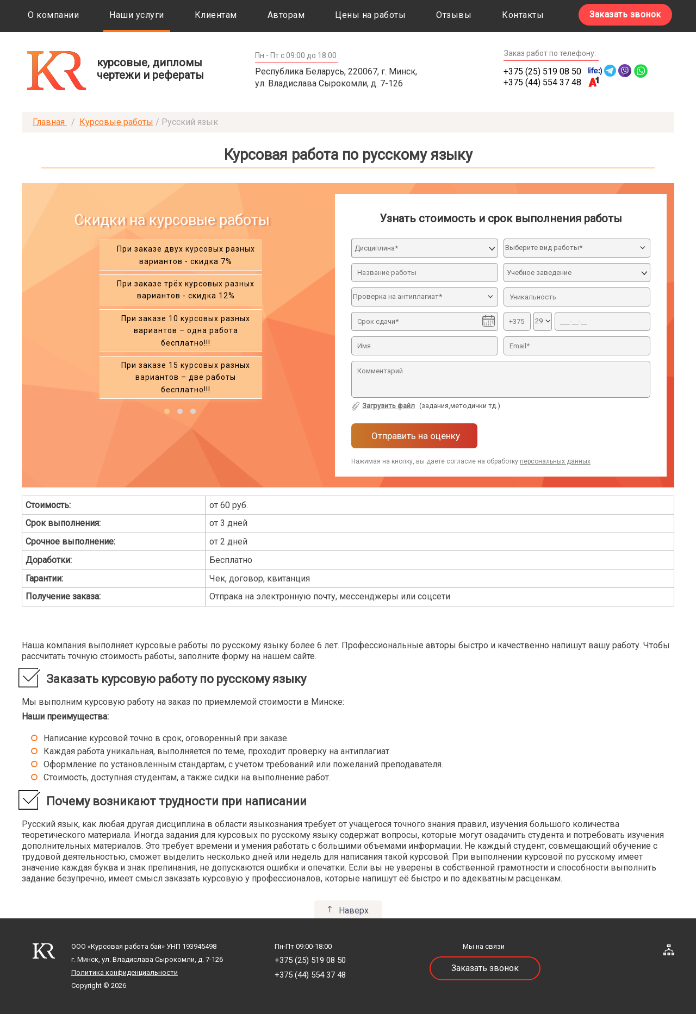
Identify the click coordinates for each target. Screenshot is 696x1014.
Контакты (523, 15)
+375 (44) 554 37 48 (542, 82)
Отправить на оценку (414, 435)
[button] (166, 411)
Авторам (286, 15)
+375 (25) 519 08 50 (542, 71)
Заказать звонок (625, 14)
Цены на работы (370, 15)
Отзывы (453, 15)
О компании (53, 15)
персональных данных (555, 461)
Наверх (354, 910)
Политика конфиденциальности (124, 972)
